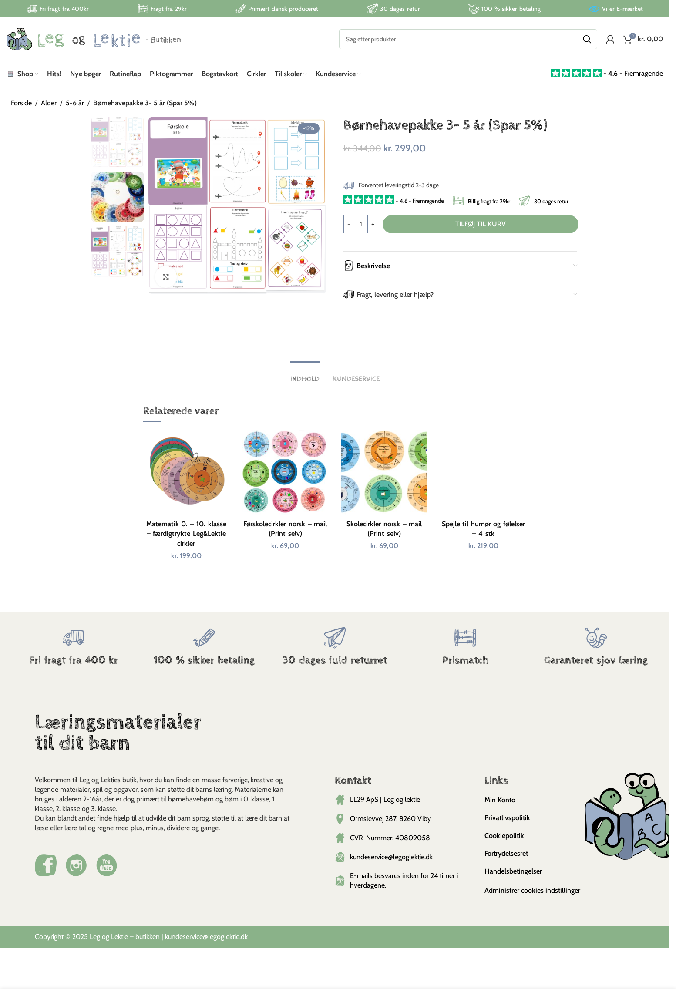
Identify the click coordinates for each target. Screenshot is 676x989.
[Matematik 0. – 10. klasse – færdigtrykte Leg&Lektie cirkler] (186, 473)
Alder (49, 103)
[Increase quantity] (372, 224)
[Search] (468, 39)
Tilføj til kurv (480, 224)
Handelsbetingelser (513, 871)
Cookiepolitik (504, 835)
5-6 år (75, 103)
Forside (21, 103)
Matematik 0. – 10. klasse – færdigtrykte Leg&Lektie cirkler (186, 534)
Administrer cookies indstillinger (532, 890)
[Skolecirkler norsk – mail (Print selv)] (384, 473)
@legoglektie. (222, 936)
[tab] (305, 374)
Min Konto (499, 800)
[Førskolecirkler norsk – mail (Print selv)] (285, 473)
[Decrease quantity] (348, 224)
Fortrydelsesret (506, 853)
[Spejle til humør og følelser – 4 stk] (484, 473)
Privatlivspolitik (507, 818)
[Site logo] (94, 38)
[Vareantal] (360, 224)
